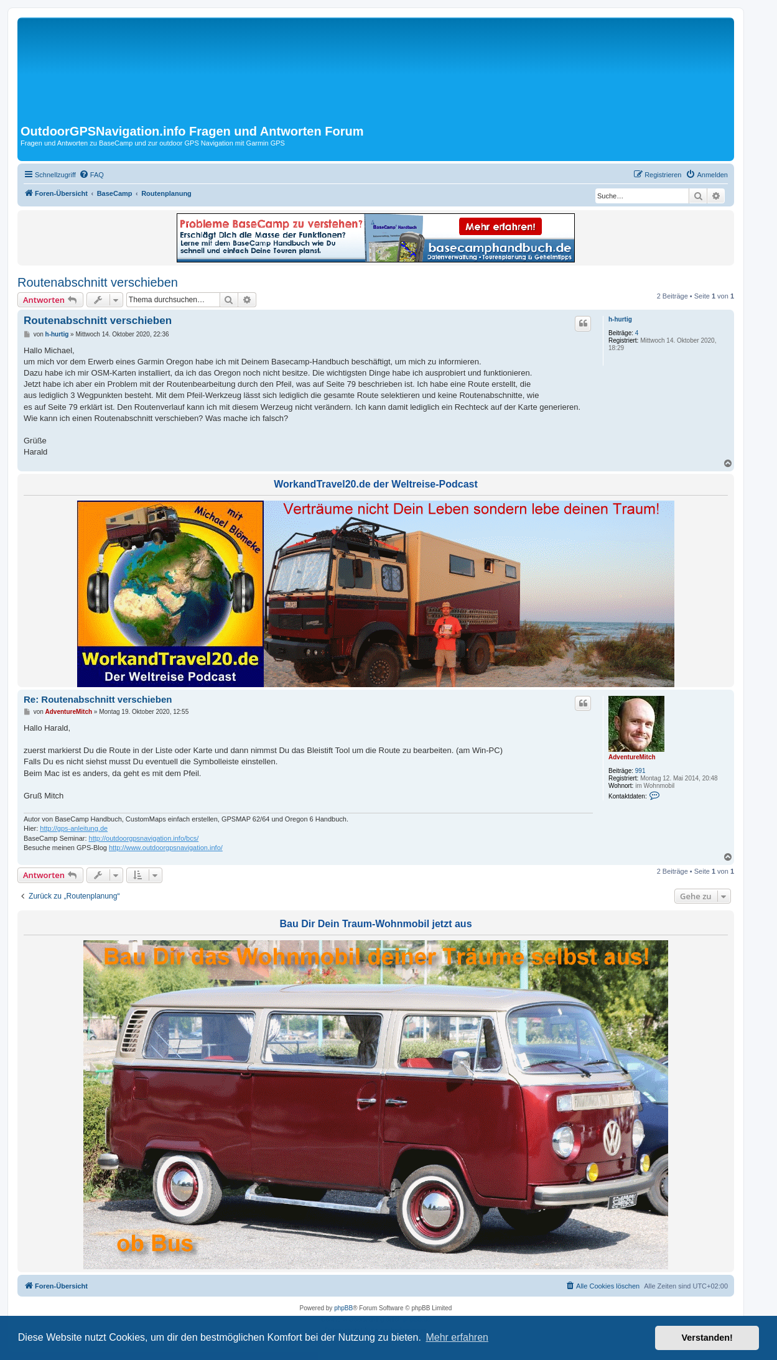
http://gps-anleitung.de (74, 828)
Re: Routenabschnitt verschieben (98, 699)
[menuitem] (91, 174)
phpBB (343, 1308)
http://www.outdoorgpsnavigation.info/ (166, 847)
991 (640, 770)
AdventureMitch (632, 757)
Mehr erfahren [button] (457, 1337)
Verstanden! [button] (707, 1338)
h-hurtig (620, 319)
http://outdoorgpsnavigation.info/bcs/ (144, 838)
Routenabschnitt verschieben (97, 282)
